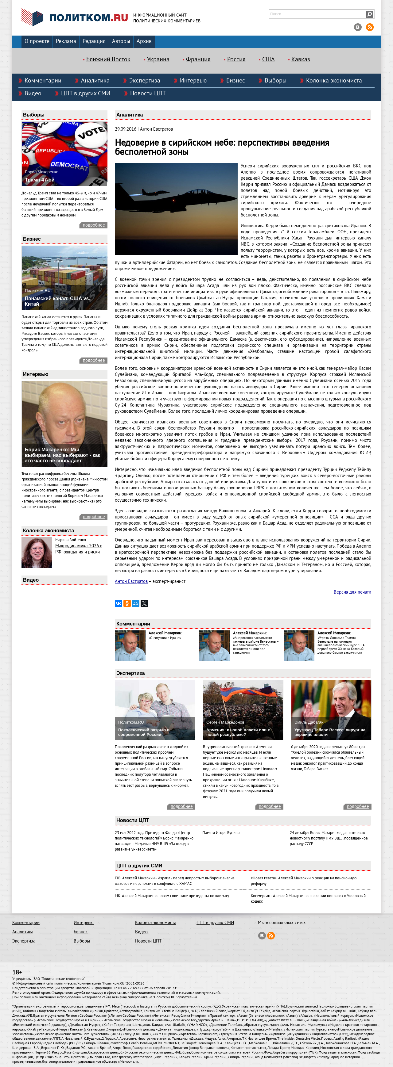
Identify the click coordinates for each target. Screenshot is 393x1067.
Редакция (94, 41)
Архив (144, 41)
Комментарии (43, 80)
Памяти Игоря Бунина (220, 832)
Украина (158, 59)
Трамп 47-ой (40, 179)
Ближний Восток (108, 59)
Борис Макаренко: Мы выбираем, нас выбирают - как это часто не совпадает (62, 455)
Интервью (193, 80)
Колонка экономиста (334, 80)
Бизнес (235, 80)
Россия (236, 59)
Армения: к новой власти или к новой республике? (238, 732)
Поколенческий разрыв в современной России (143, 732)
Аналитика (95, 80)
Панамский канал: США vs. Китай (57, 301)
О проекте (37, 41)
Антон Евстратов (131, 581)
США (268, 59)
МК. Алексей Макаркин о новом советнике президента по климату (172, 895)
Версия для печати (352, 592)
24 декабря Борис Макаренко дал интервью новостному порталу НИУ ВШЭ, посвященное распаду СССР (329, 838)
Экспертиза (144, 80)
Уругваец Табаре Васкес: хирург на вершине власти (329, 732)
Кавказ (300, 59)
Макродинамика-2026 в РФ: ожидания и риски (78, 549)
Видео (33, 93)
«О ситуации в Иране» (165, 638)
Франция (198, 59)
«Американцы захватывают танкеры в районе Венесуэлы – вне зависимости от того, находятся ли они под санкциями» (255, 645)
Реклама (66, 41)
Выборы (275, 80)
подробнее (94, 225)
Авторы (121, 41)
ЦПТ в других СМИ (86, 93)
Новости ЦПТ (148, 93)
